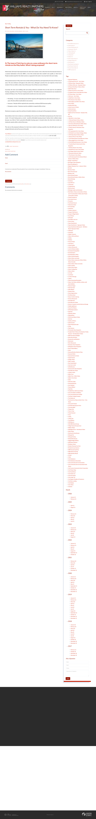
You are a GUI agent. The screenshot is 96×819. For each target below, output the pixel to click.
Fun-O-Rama (71, 215)
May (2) (72, 533)
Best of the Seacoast (72, 171)
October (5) (73, 651)
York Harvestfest (72, 475)
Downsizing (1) (71, 45)
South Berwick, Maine (73, 370)
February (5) (73, 578)
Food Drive (70, 208)
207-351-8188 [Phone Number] (59, 1)
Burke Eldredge (71, 179)
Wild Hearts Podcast (72, 442)
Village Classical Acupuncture (74, 425)
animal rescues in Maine (73, 107)
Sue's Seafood (71, 385)
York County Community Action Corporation (78, 468)
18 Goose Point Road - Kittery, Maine (76, 87)
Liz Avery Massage (72, 276)
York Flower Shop (72, 470)
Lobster (70, 278)
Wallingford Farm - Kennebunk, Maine (76, 429)
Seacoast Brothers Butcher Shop (75, 352)
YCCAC (70, 455)
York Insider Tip (71, 477)
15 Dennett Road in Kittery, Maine (76, 120)
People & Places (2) (72, 60)
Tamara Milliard (71, 387)
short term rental (13, 146)
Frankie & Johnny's (72, 210)
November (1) (74, 570)
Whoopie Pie (71, 435)
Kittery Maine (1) (72, 51)
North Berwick (71, 300)
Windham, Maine (72, 444)
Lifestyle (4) (70, 54)
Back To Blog (8, 23)
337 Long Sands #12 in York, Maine (76, 131)
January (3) (73, 527)
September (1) (74, 552)
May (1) (72, 519)
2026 (70, 494)
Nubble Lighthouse (72, 306)
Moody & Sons (71, 291)
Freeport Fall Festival (73, 212)
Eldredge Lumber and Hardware (75, 190)
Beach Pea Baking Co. (73, 164)
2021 (70, 557)
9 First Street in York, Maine (74, 99)
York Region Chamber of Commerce (76, 479)
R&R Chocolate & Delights (74, 335)
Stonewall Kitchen (72, 383)
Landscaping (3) (71, 53)
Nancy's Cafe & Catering (73, 296)
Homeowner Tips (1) (72, 49)
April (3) (72, 564)
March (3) (73, 563)
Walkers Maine (71, 427)
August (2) (73, 611)
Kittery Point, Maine (72, 267)
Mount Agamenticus (72, 293)
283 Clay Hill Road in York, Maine (75, 125)
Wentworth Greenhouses (74, 433)
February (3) (73, 626)
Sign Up (90, 1)
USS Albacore (71, 422)
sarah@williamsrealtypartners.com (13, 141)
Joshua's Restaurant (72, 247)
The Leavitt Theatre (72, 403)
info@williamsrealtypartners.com (73, 1)
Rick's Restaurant (72, 343)
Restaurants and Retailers (74, 339)
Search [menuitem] (47, 7)
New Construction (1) (73, 58)
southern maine (71, 372)
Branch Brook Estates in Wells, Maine (76, 177)
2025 (70, 502)
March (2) (73, 515)
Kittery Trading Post (72, 269)
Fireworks (70, 201)
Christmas (70, 180)
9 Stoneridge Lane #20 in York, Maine (76, 101)
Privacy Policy (50, 814)
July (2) (72, 535)
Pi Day (69, 326)
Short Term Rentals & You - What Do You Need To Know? (31, 27)
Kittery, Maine (71, 271)
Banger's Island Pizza (72, 160)
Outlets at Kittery (72, 320)
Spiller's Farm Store (72, 378)
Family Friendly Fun (72, 197)
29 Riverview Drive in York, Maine (75, 90)
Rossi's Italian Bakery (73, 348)
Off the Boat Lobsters (73, 309)
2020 (70, 573)
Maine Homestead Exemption (74, 280)
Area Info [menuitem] (68, 7)
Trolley (69, 416)
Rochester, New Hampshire (74, 344)
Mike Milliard (71, 289)
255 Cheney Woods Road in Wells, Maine (77, 123)
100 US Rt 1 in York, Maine (74, 118)
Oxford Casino (71, 322)
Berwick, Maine (71, 169)
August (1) (73, 507)
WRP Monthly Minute (73, 453)
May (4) (72, 632)
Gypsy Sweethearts (72, 223)
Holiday (70, 238)
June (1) (72, 521)
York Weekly (71, 483)
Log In (86, 1)
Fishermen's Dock (72, 204)
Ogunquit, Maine (72, 313)
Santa (69, 350)
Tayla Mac (70, 389)
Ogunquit (70, 311)
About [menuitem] (75, 7)
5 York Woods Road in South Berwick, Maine (78, 138)
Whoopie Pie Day (72, 436)
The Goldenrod (71, 398)
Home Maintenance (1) (73, 47)
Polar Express (71, 328)
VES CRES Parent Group (73, 424)
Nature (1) (70, 56)
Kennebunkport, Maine (73, 254)
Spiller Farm (71, 374)
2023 (70, 524)
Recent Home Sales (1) (73, 67)
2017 (70, 646)
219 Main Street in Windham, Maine (76, 122)
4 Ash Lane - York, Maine (73, 96)
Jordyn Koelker (71, 245)
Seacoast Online (71, 354)
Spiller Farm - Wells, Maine (74, 376)
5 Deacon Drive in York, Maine (75, 136)
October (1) (73, 568)
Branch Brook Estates (73, 175)
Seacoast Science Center (73, 355)
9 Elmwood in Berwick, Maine (74, 153)
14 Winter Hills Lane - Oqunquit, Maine (77, 85)
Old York (70, 319)
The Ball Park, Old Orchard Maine (75, 390)
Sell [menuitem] (53, 7)
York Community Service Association (76, 462)
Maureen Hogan (71, 285)
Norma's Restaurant (72, 298)
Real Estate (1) (71, 62)
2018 (70, 621)
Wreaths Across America (73, 448)
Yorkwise (70, 486)
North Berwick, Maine (73, 302)
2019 (70, 594)
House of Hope (71, 241)
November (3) (74, 641)
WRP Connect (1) (72, 69)
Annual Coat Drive (72, 110)
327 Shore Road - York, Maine (74, 94)
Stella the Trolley (72, 381)
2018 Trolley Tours (72, 88)
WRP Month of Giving (73, 451)
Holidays (70, 239)
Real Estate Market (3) (73, 66)
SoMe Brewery (71, 366)
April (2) (72, 630)
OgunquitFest (71, 315)
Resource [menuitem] (59, 7)
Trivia (69, 414)
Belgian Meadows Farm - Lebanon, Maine (77, 166)
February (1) (73, 499)
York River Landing (72, 481)
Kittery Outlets (71, 265)
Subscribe (69, 25)
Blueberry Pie (71, 173)
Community (70, 184)
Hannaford (70, 232)
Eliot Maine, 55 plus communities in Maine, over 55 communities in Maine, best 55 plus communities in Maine (77, 193)
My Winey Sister (72, 295)
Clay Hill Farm (71, 182)
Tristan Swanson (71, 413)
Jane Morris (70, 243)
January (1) (73, 497)
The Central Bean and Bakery (74, 392)
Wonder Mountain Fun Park (74, 446)
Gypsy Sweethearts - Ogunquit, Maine (76, 225)
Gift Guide (70, 217)
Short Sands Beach (72, 363)
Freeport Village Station (73, 214)
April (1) (72, 505)
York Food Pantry (72, 471)
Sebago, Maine (71, 359)
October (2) (73, 554)
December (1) (74, 591)
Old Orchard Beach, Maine (74, 317)
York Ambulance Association (74, 460)
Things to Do (71, 409)
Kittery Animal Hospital (73, 256)
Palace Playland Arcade (73, 324)
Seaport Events (71, 357)
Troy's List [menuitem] (83, 7)
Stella (69, 379)
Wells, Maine (71, 431)
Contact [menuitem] (82, 8)
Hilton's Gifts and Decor (73, 236)
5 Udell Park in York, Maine (74, 98)
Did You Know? (71, 188)
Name (6, 157)
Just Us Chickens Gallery (73, 249)
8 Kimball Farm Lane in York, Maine (76, 149)
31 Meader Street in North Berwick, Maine (77, 92)
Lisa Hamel (70, 274)
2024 (70, 510)
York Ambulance (71, 459)
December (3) (74, 643)
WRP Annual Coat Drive (73, 449)
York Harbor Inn (71, 473)
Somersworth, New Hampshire (75, 368)
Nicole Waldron (10, 31)
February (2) (73, 561)
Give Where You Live (72, 219)
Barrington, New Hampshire (74, 162)
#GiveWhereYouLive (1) (73, 43)
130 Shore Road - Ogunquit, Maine (75, 83)
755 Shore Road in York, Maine (75, 147)
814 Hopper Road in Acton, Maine (75, 151)
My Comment (8, 171)
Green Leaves (71, 221)
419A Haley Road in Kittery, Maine (76, 134)
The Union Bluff (71, 407)
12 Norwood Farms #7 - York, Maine (76, 81)
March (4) (73, 580)
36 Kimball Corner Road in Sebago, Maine (77, 133)
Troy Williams (8, 133)
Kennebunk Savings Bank (73, 250)
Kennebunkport (71, 252)
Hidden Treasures (72, 234)
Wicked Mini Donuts (72, 438)
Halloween (70, 230)
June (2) (72, 607)
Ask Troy (70, 116)
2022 (70, 540)
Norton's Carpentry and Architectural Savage (78, 304)
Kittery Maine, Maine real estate (75, 263)
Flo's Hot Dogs (71, 206)
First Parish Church (72, 203)
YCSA (69, 457)
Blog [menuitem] (89, 7)
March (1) (73, 531)
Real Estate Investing (10, 151)
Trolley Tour (70, 418)
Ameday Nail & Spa (72, 105)
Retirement (70, 341)
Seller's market (71, 361)
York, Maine (70, 484)
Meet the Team (71, 287)
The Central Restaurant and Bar (75, 394)
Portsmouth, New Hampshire (74, 330)
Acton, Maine (71, 103)
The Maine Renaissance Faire (74, 405)
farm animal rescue (72, 199)
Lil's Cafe (70, 273)
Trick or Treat (71, 411)
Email (6, 163)
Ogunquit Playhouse (72, 79)
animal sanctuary (72, 109)
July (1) (72, 566)
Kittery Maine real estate (73, 258)
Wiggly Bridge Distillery (73, 440)
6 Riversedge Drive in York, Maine (75, 140)
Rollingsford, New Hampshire (74, 346)
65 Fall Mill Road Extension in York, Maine (77, 142)
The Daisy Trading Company (74, 396)
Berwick (70, 168)
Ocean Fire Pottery (72, 308)
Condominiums (71, 186)
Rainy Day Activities (72, 337)
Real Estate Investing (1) (73, 64)
